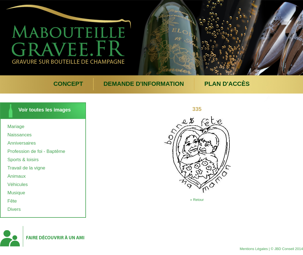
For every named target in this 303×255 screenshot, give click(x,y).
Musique (16, 192)
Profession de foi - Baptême (36, 151)
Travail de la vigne (26, 168)
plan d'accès (227, 83)
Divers (14, 209)
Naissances (19, 134)
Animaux (16, 176)
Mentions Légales (254, 249)
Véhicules (17, 184)
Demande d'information (144, 83)
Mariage (15, 126)
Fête (12, 201)
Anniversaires (21, 143)
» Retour (197, 200)
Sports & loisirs (23, 159)
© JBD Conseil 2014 (287, 249)
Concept (68, 83)
